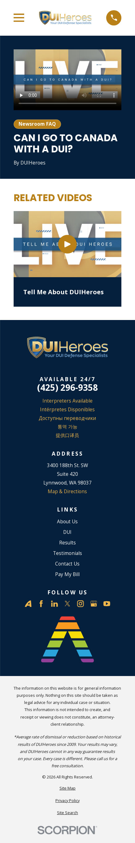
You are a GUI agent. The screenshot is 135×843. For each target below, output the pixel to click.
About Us (67, 521)
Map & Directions (67, 491)
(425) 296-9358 (67, 387)
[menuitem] (67, 788)
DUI (67, 532)
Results (67, 542)
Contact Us (67, 563)
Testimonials (67, 553)
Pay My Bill (67, 574)
